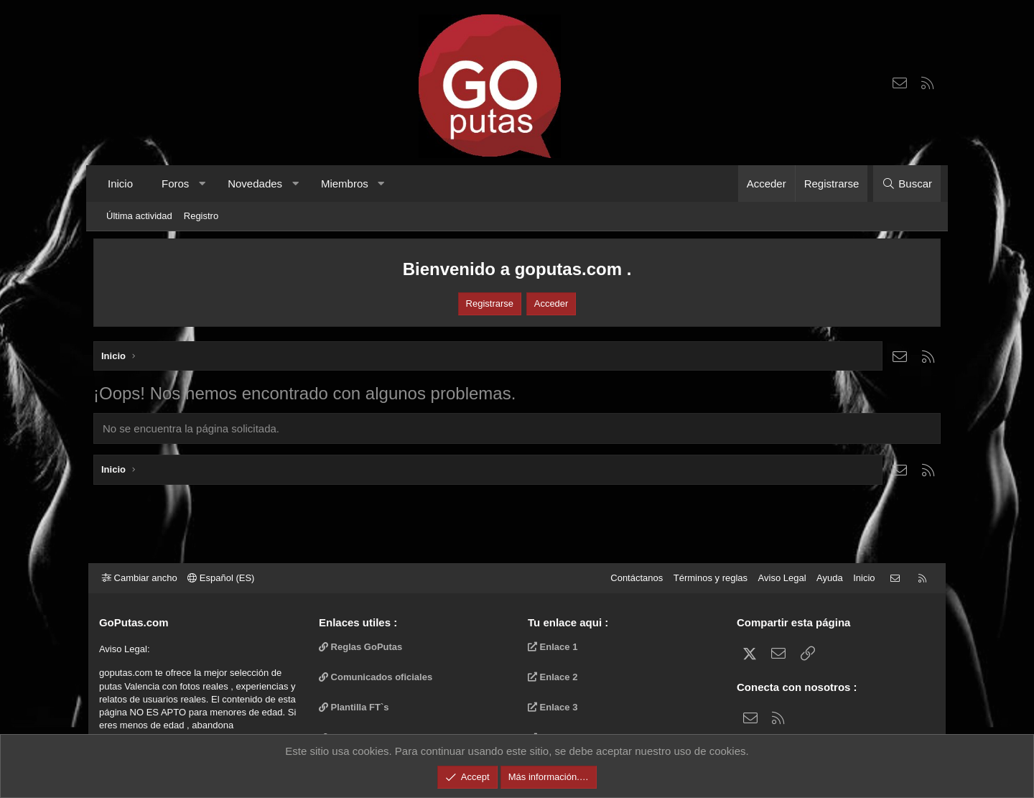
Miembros (344, 183)
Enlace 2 (552, 677)
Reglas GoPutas (363, 646)
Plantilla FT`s (357, 707)
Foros (175, 183)
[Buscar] (907, 183)
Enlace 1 (552, 646)
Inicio (120, 183)
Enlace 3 (552, 707)
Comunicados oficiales (378, 677)
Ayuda (824, 577)
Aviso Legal (777, 577)
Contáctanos (631, 577)
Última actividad (139, 215)
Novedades (255, 183)
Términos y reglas (705, 577)
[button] (202, 183)
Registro (201, 215)
